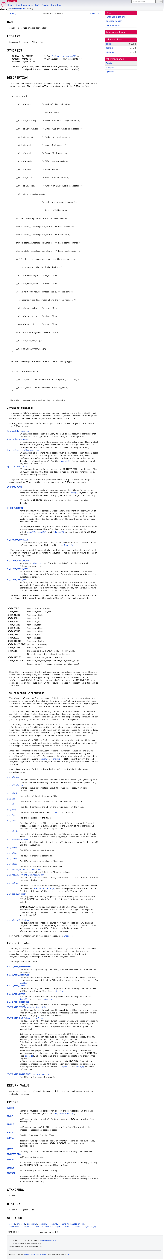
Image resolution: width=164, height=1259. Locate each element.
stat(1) (21, 1224)
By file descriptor (17, 466)
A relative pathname (17, 439)
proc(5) (49, 1226)
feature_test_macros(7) (64, 56)
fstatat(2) (58, 532)
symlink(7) (90, 1226)
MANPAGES (12, 1)
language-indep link (115, 17)
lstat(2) (41, 532)
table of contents (115, 32)
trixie (11, 9)
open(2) (74, 492)
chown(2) (57, 759)
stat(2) (31, 532)
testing (109, 48)
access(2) (32, 1224)
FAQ (37, 5)
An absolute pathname (18, 431)
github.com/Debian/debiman (35, 1254)
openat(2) (66, 461)
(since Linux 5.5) (26, 1007)
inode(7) (55, 812)
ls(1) (12, 1224)
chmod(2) (43, 759)
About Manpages (24, 5)
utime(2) (38, 1226)
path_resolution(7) (63, 1113)
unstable (110, 52)
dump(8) (23, 999)
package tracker (114, 21)
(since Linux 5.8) (25, 1018)
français (110, 67)
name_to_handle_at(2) (44, 888)
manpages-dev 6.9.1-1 (48, 1240)
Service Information (51, 5)
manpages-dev (19, 9)
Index (11, 5)
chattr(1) (25, 983)
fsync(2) (65, 1066)
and (24, 869)
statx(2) (11, 13)
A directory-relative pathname (23, 450)
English (109, 63)
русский (110, 71)
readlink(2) (15, 1226)
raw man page (113, 25)
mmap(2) (80, 1066)
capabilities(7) (63, 1226)
